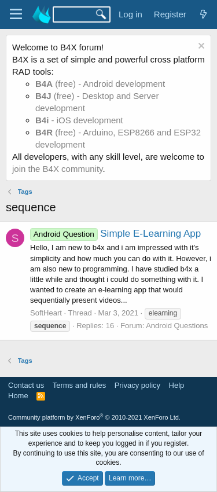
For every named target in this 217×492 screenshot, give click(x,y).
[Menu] (16, 14)
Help (177, 385)
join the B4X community (57, 169)
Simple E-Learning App (115, 233)
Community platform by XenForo (94, 417)
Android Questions (177, 325)
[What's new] (203, 14)
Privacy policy (137, 385)
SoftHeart (46, 313)
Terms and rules (79, 385)
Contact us (26, 385)
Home (18, 395)
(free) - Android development (100, 84)
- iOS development (79, 120)
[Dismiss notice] (200, 47)
